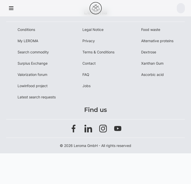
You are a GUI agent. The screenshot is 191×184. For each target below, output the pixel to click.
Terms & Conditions (98, 52)
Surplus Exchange (33, 63)
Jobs (86, 86)
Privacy (88, 41)
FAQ (85, 74)
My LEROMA (28, 41)
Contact (89, 63)
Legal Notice (93, 29)
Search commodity (33, 52)
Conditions (26, 29)
